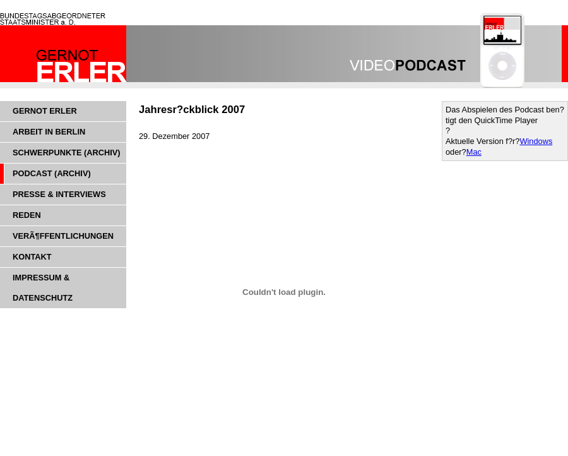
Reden (27, 215)
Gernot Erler (45, 111)
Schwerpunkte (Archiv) (67, 152)
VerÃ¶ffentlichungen (63, 236)
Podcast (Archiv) (52, 173)
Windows (535, 141)
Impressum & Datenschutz (43, 288)
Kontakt (32, 256)
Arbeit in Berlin (49, 131)
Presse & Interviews (59, 194)
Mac (474, 152)
